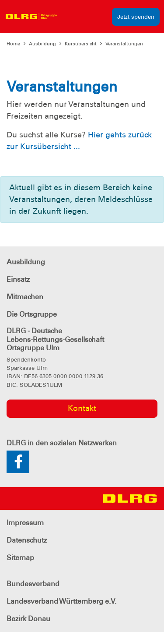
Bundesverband (33, 584)
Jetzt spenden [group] (135, 17)
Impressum (25, 523)
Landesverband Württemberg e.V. (61, 601)
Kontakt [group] (82, 408)
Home (13, 44)
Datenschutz (27, 540)
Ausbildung (42, 44)
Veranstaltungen (124, 44)
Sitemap (20, 557)
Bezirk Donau (28, 619)
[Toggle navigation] (69, 16)
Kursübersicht (81, 44)
